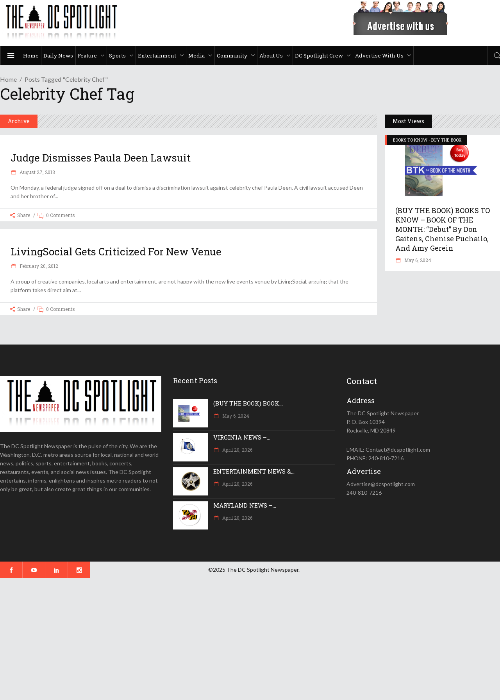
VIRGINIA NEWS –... (241, 437)
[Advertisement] (234, 639)
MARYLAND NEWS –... (244, 505)
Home (8, 79)
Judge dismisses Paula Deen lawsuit (101, 157)
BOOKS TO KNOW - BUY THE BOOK (427, 140)
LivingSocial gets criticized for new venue (116, 251)
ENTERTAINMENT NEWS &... (254, 471)
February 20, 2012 (38, 266)
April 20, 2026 (236, 450)
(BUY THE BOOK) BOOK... (248, 403)
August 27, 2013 (36, 172)
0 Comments (60, 215)
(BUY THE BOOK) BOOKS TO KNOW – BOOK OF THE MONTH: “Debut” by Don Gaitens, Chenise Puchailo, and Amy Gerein (442, 229)
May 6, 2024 (417, 260)
